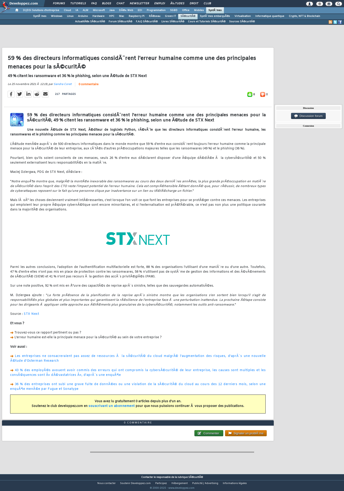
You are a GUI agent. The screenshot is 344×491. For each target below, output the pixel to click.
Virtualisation (243, 16)
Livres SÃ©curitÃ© (172, 21)
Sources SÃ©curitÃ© (242, 21)
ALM (85, 10)
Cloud (67, 10)
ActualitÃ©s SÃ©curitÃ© (90, 21)
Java (111, 10)
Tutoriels (78, 3)
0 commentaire (88, 87)
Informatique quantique (269, 16)
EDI (140, 10)
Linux (70, 16)
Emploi (159, 3)
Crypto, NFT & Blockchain (304, 16)
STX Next (31, 317)
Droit (194, 3)
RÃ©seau (154, 16)
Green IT (170, 16)
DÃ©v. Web (126, 10)
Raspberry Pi (136, 16)
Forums (58, 3)
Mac (121, 16)
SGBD (174, 10)
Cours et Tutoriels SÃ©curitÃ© (207, 21)
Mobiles (199, 10)
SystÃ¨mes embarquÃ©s (215, 16)
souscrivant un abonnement (112, 409)
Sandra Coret (63, 87)
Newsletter (139, 3)
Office (185, 10)
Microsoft (99, 10)
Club (207, 3)
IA (76, 10)
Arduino (83, 16)
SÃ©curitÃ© (187, 16)
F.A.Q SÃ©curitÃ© (147, 21)
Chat (120, 3)
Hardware (98, 16)
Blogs (107, 3)
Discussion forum (308, 116)
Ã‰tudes (177, 3)
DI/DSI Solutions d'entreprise (41, 10)
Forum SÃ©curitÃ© (120, 21)
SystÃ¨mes (215, 10)
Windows (56, 16)
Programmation (156, 10)
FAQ (94, 3)
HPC (111, 16)
